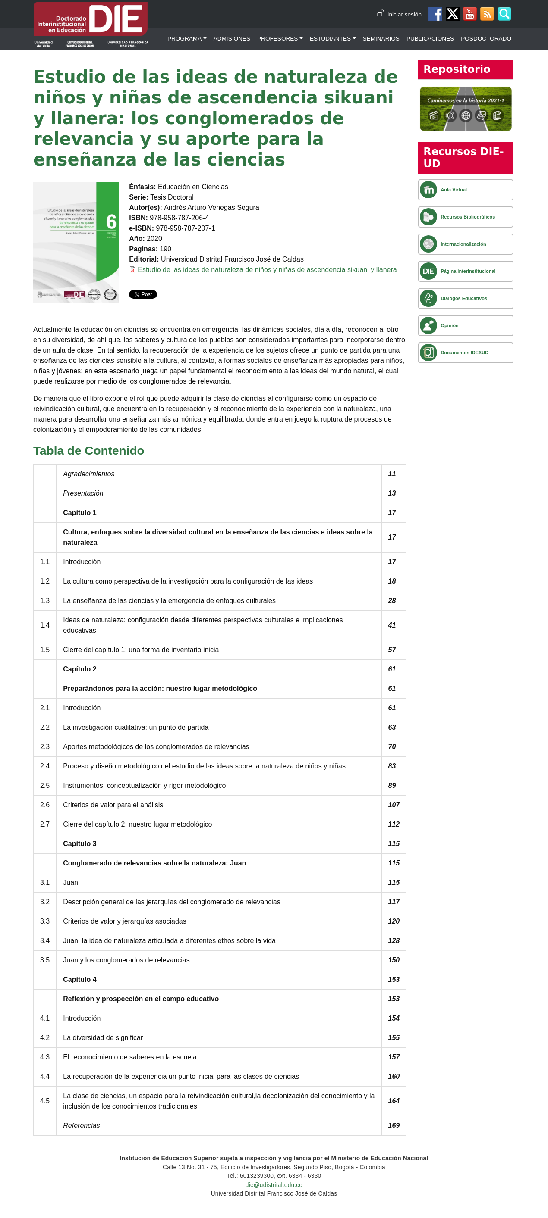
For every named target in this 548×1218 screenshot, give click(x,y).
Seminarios (381, 38)
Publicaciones (430, 38)
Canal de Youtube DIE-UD (470, 14)
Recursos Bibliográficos (468, 216)
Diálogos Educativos (464, 298)
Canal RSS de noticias (487, 14)
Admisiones (232, 38)
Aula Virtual (454, 189)
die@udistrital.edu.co (274, 1185)
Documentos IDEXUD (464, 352)
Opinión (449, 325)
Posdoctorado (486, 38)
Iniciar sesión (404, 14)
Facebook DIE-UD (435, 14)
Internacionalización (463, 244)
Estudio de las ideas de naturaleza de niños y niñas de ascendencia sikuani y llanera (267, 269)
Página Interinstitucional (468, 271)
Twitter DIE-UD (453, 14)
